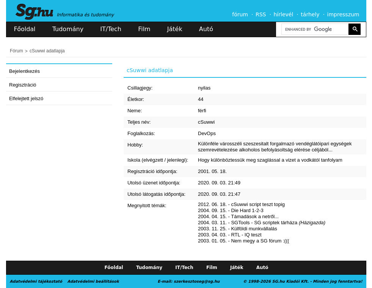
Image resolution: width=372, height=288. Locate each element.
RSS (261, 14)
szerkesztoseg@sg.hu (197, 281)
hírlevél (284, 14)
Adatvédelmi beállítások (93, 281)
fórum (240, 14)
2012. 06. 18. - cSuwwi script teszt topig (241, 204)
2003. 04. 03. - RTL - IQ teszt (230, 235)
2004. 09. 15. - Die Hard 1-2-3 (231, 210)
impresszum (343, 14)
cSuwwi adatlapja (47, 51)
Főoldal (25, 29)
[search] (314, 29)
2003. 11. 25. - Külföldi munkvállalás (237, 228)
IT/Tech (110, 29)
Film (144, 29)
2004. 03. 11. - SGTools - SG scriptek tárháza (261, 222)
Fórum (16, 51)
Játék (174, 29)
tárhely (310, 14)
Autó (206, 29)
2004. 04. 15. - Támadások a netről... (238, 216)
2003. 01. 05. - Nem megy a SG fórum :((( (243, 241)
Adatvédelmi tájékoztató (36, 281)
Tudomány (67, 29)
